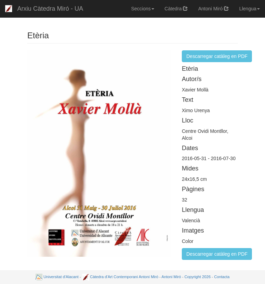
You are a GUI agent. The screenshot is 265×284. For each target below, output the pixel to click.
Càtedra (176, 8)
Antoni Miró (213, 8)
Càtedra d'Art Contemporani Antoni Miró (120, 277)
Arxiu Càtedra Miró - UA (50, 8)
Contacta (221, 277)
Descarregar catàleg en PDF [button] (216, 56)
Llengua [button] (249, 8)
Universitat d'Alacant (57, 277)
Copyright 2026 (198, 277)
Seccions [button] (142, 8)
